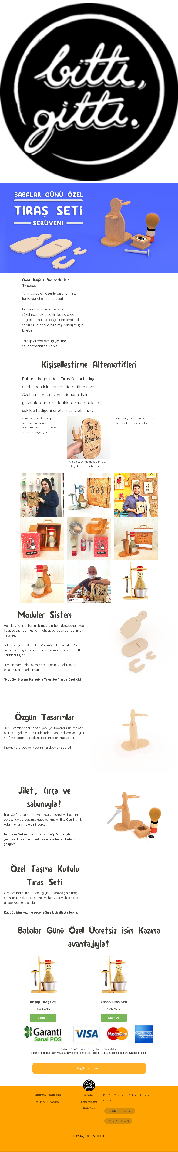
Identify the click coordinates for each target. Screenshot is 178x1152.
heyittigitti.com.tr (89, 1068)
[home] (89, 1085)
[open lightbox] (89, 437)
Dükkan (88, 1095)
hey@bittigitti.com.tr (119, 1111)
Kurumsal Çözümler (48, 1095)
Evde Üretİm (89, 1101)
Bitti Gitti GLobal (47, 1101)
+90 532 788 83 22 (118, 1121)
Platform (89, 1108)
